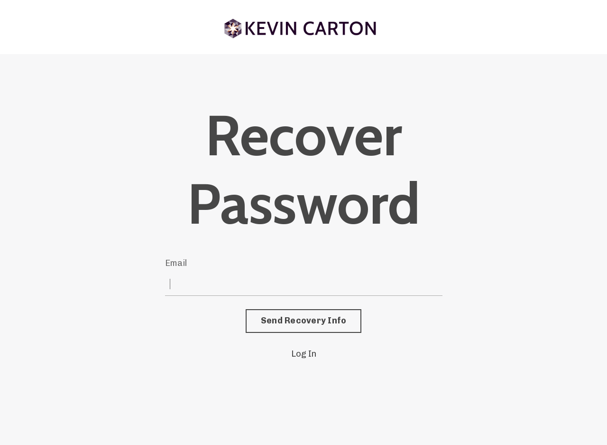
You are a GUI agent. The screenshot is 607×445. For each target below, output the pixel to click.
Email (176, 263)
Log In (303, 354)
